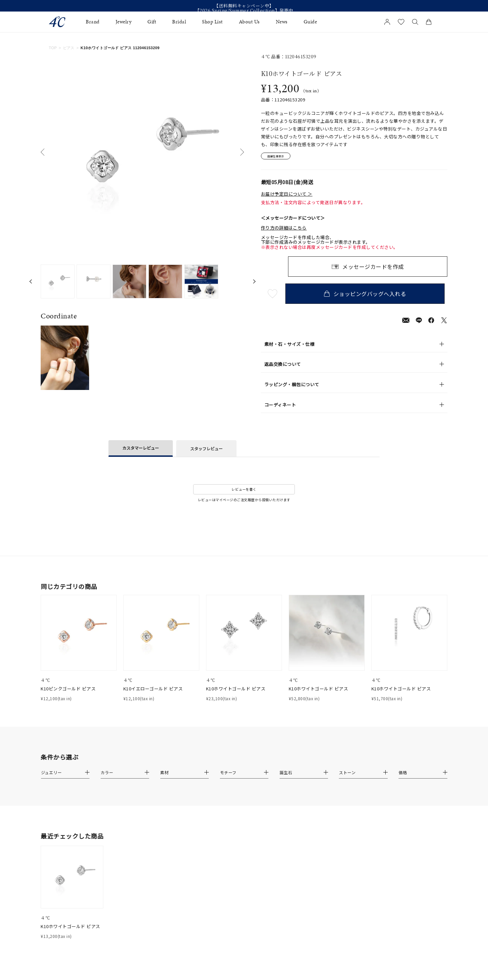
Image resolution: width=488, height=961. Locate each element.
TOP (53, 48)
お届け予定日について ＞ (286, 196)
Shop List (212, 22)
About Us (249, 22)
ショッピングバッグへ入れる (368, 296)
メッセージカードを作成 (373, 268)
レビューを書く (244, 491)
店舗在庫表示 (280, 157)
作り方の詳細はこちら (284, 229)
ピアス (69, 48)
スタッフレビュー (206, 450)
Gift (151, 22)
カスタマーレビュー (140, 450)
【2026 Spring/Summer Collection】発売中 (244, 10)
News (282, 22)
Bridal (179, 22)
